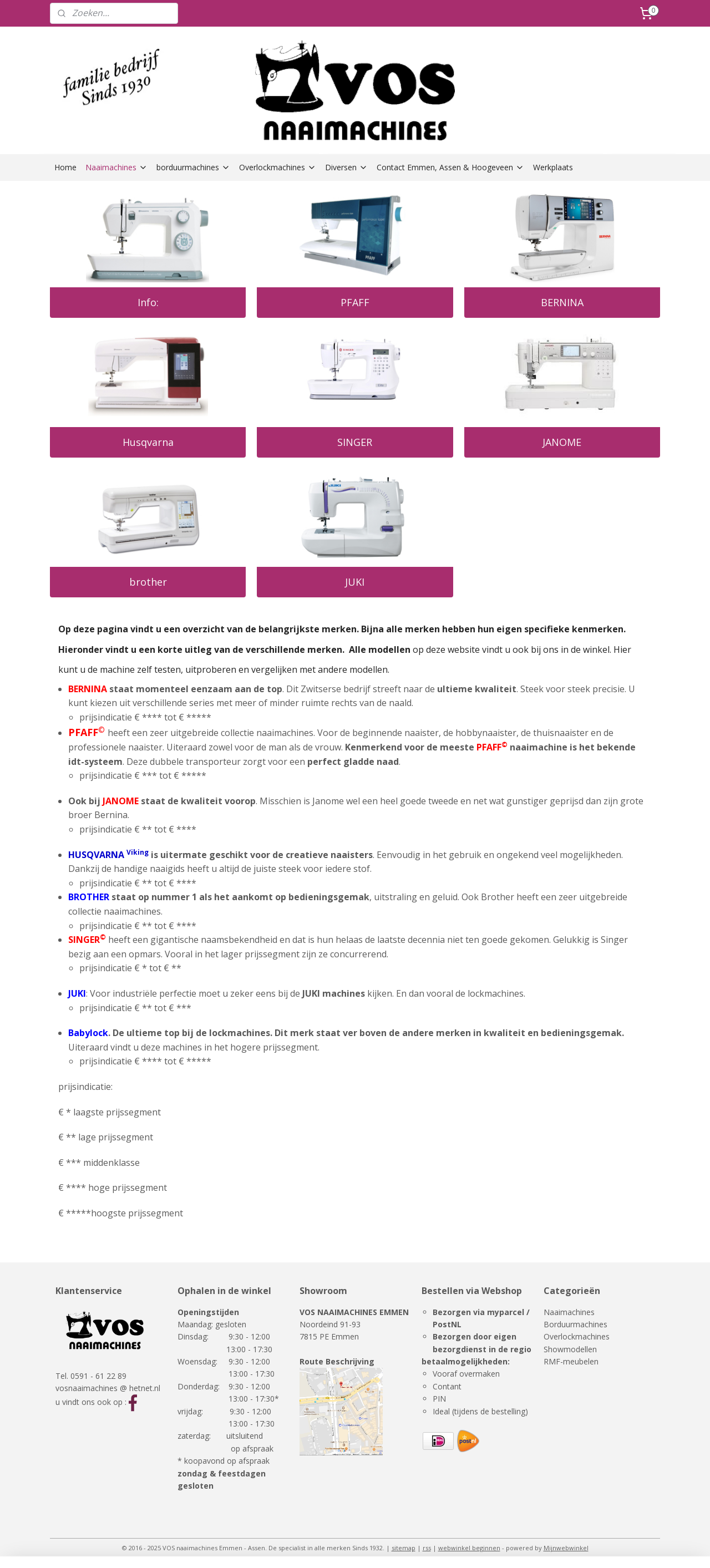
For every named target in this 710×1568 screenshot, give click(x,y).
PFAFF (355, 302)
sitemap (403, 1548)
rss (427, 1548)
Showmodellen (570, 1349)
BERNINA (562, 302)
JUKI (354, 581)
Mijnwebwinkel (566, 1548)
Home (65, 167)
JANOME (561, 442)
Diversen (346, 167)
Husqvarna (148, 442)
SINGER (354, 442)
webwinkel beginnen (469, 1548)
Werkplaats (553, 167)
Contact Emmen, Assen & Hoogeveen (450, 167)
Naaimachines (116, 167)
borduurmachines (193, 167)
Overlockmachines (277, 167)
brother (148, 581)
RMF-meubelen (571, 1361)
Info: (148, 302)
